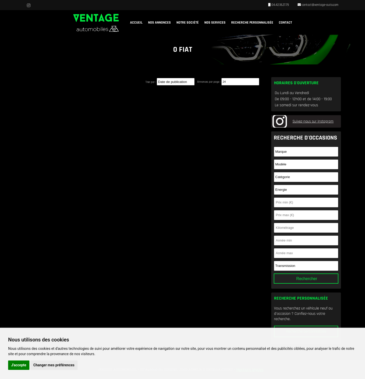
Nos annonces (159, 22)
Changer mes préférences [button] (54, 365)
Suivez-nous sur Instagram (313, 121)
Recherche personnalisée (252, 22)
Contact (285, 22)
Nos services (215, 22)
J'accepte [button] (18, 365)
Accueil (136, 22)
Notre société (187, 22)
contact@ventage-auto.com (319, 5)
